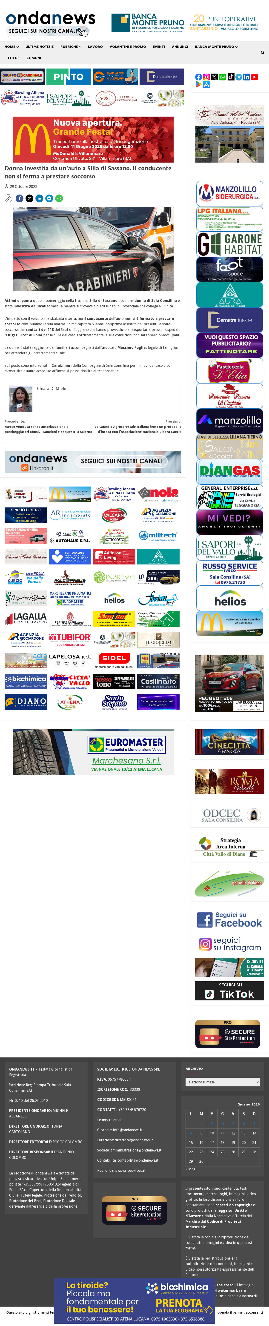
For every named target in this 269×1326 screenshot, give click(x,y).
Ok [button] (144, 1319)
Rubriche (69, 47)
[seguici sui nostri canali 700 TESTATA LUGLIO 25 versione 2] (47, 31)
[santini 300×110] (114, 619)
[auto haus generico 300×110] (70, 535)
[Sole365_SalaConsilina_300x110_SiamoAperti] (115, 76)
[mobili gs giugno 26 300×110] (114, 535)
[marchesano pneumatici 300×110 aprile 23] (70, 598)
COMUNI (33, 58)
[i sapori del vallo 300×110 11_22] (68, 98)
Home (10, 47)
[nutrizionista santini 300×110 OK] (26, 598)
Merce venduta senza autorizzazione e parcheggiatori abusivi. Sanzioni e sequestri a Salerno (49, 427)
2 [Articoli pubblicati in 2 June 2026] (201, 1124)
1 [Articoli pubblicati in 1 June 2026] (191, 1124)
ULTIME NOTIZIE (40, 47)
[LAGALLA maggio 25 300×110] (26, 619)
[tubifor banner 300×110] (70, 639)
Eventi (159, 47)
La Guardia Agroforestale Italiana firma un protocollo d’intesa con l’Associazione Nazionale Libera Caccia (137, 427)
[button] (8, 198)
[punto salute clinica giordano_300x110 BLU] (70, 556)
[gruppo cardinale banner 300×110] (22, 76)
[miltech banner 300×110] (158, 535)
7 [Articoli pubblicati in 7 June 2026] (254, 1124)
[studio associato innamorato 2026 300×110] (70, 515)
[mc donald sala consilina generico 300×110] (70, 494)
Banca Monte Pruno (214, 47)
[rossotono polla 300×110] (114, 681)
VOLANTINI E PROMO (128, 47)
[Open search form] (262, 52)
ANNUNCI (180, 47)
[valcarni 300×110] (114, 515)
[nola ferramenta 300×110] (158, 494)
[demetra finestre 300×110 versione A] (162, 76)
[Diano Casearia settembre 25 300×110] (162, 98)
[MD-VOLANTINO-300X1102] (158, 660)
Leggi (154, 1319)
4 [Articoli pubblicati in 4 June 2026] (223, 1124)
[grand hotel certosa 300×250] (229, 134)
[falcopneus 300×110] (70, 577)
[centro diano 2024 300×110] (26, 702)
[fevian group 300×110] (158, 598)
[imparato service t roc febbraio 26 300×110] (158, 577)
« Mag (190, 1169)
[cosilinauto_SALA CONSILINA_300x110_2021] (158, 681)
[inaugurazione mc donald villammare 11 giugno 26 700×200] (93, 139)
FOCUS (14, 58)
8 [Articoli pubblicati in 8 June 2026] (191, 1133)
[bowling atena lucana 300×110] (22, 98)
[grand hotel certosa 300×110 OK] (26, 556)
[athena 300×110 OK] (26, 494)
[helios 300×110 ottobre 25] (114, 598)
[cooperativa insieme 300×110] (114, 577)
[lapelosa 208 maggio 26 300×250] (229, 683)
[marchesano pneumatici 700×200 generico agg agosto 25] (93, 751)
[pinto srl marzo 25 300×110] (68, 76)
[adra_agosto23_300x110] (26, 660)
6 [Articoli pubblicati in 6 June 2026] (244, 1124)
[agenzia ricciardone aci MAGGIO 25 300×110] (158, 515)
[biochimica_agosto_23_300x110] (26, 681)
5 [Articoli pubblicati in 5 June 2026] (233, 1124)
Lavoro (95, 47)
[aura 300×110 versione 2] (158, 556)
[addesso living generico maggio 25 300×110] (114, 556)
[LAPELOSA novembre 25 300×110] (70, 660)
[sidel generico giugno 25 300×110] (114, 660)
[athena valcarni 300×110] (70, 702)
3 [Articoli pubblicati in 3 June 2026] (212, 1124)
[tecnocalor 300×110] (70, 619)
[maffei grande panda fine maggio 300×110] (26, 535)
